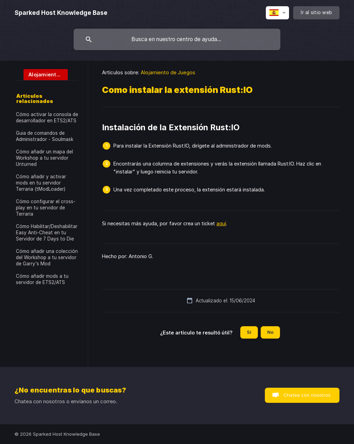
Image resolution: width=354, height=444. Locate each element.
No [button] (270, 332)
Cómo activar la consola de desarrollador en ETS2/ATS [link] (47, 117)
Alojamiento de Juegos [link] (168, 72)
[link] (42, 74)
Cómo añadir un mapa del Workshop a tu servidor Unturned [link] (44, 158)
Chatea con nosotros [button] (306, 395)
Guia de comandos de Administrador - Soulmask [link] (44, 136)
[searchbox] (177, 39)
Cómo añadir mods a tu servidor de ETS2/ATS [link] (42, 279)
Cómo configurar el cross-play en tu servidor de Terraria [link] (45, 208)
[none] (61, 12)
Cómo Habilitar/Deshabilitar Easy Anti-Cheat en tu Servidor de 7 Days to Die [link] (46, 233)
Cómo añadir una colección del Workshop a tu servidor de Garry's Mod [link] (47, 257)
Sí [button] (249, 332)
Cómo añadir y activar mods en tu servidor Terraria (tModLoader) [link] (41, 183)
